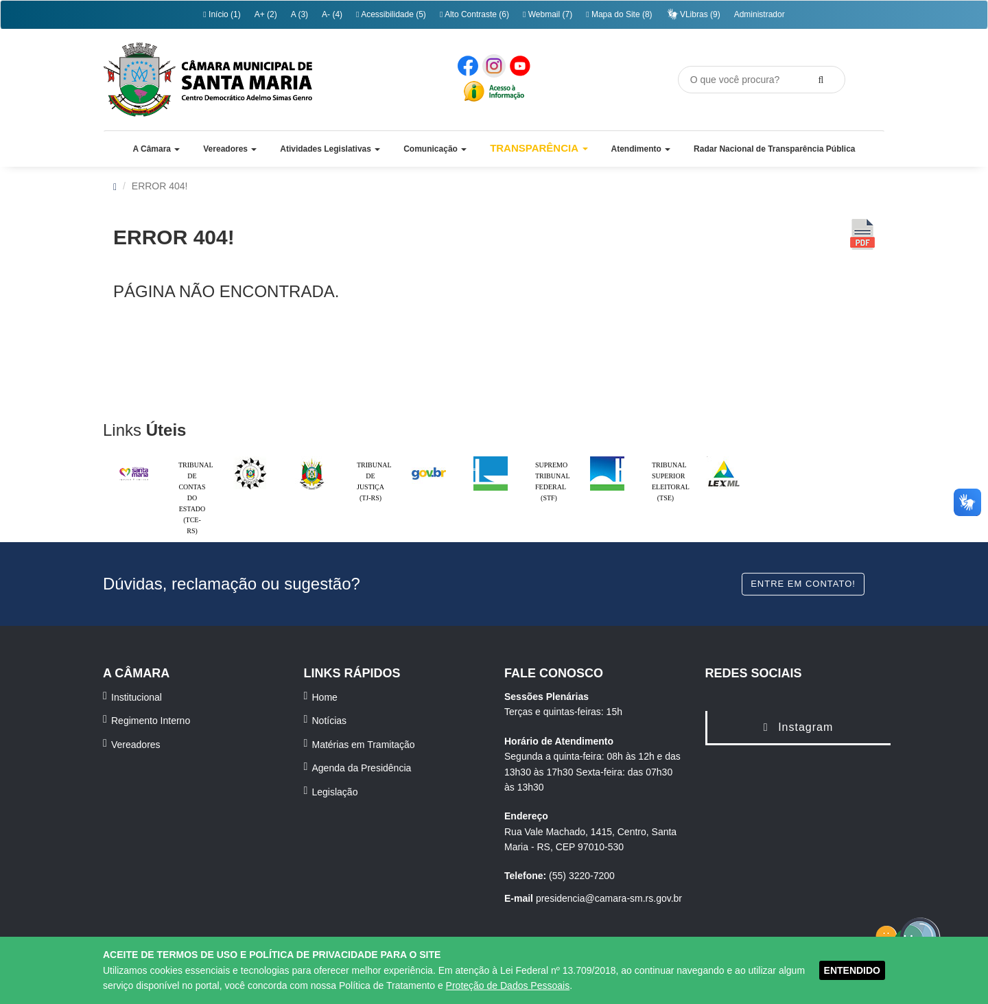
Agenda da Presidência (362, 767)
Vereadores (136, 744)
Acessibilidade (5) (391, 14)
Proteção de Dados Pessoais (508, 985)
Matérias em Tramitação (363, 744)
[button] (156, 149)
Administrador (759, 14)
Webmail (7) (547, 14)
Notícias (329, 720)
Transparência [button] (539, 148)
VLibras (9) (693, 14)
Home (325, 697)
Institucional (136, 697)
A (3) (299, 14)
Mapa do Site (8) (619, 14)
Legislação (335, 791)
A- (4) (332, 14)
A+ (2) (266, 14)
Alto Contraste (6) (474, 14)
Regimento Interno (150, 720)
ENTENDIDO (852, 970)
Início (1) (221, 14)
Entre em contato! (803, 584)
